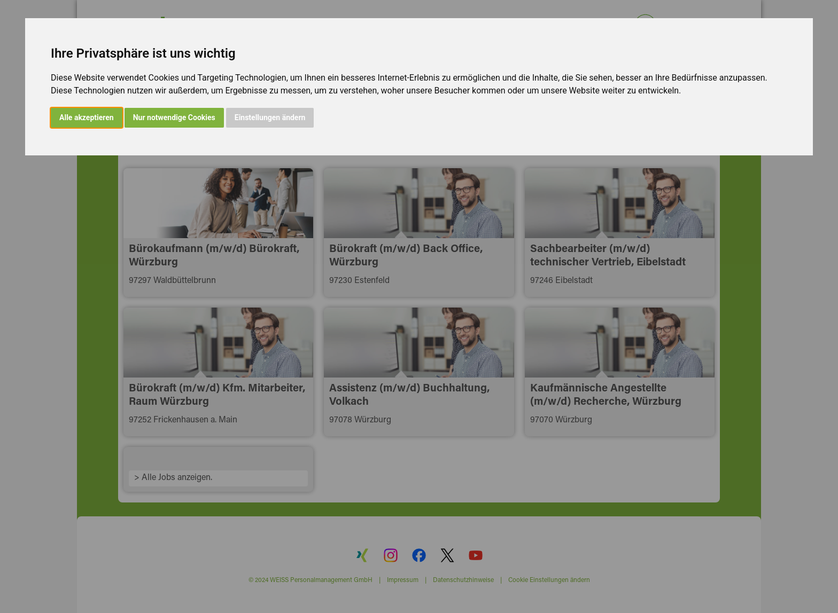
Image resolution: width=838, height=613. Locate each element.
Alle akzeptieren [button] (86, 117)
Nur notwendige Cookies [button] (174, 117)
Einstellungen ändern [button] (270, 117)
